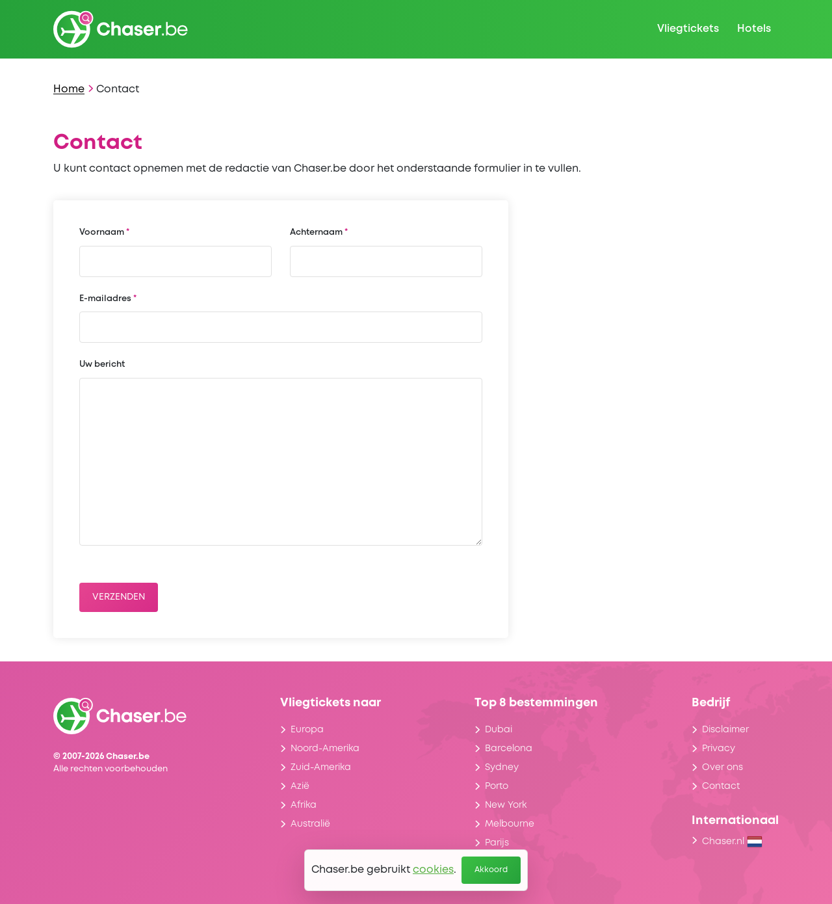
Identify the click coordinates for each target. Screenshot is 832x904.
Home (68, 89)
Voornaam (101, 232)
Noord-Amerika (325, 748)
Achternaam (316, 232)
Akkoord (491, 869)
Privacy (718, 748)
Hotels (754, 29)
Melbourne (509, 824)
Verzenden (118, 597)
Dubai (498, 730)
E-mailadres (105, 298)
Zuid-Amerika (321, 767)
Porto (496, 786)
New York (505, 805)
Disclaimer (725, 730)
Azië (300, 786)
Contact (721, 786)
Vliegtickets (688, 29)
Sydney (502, 767)
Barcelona (508, 748)
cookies (433, 870)
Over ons (722, 767)
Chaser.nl (732, 841)
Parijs (497, 843)
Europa (307, 730)
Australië (310, 824)
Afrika (304, 805)
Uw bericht (102, 364)
